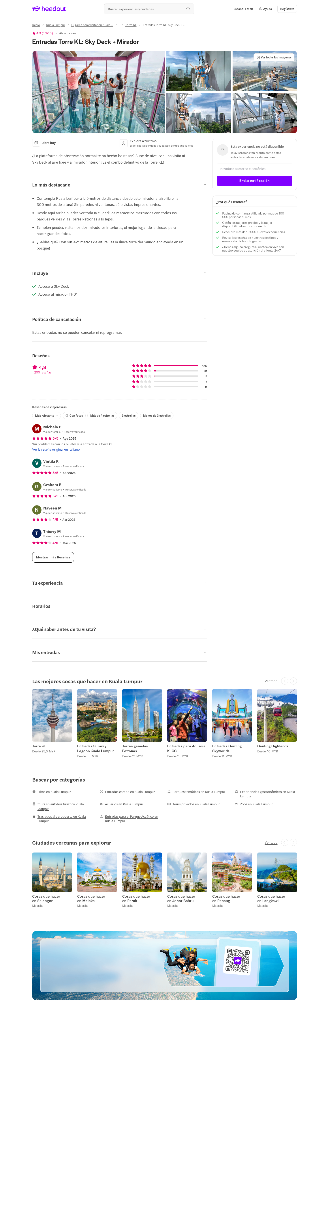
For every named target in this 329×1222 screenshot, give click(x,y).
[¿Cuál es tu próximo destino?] (149, 9)
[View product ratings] (42, 33)
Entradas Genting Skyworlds (227, 748)
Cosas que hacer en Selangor (46, 898)
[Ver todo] (271, 681)
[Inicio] (36, 24)
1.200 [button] (47, 33)
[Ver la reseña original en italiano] (56, 449)
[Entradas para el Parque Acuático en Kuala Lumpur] (131, 818)
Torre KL (39, 746)
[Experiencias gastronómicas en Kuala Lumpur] (266, 793)
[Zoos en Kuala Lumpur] (254, 804)
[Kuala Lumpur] (55, 24)
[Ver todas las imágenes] (274, 57)
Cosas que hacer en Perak (136, 898)
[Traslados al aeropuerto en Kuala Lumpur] (63, 818)
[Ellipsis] (119, 26)
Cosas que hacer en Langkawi (271, 898)
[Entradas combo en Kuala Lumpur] (127, 791)
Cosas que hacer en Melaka (91, 898)
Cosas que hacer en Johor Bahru (181, 898)
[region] (165, 723)
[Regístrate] (287, 9)
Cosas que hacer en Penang (226, 898)
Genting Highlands (273, 746)
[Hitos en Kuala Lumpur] (51, 791)
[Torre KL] (131, 24)
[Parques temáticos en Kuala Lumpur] (196, 791)
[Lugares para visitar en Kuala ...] (92, 24)
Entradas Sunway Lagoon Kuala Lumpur (95, 748)
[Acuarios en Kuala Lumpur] (121, 804)
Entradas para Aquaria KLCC (186, 748)
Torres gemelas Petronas (135, 748)
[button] (265, 9)
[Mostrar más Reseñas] (53, 557)
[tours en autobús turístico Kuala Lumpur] (63, 806)
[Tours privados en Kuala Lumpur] (193, 804)
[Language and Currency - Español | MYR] (243, 9)
